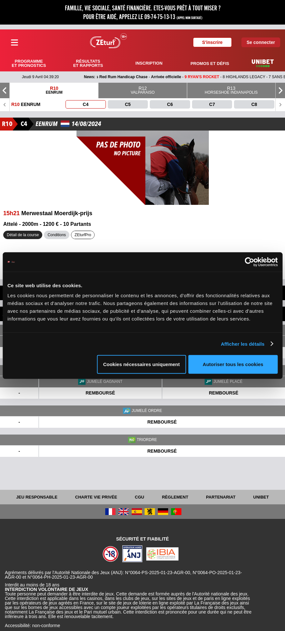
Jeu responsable (36, 497)
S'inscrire (212, 42)
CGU (139, 497)
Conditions (56, 235)
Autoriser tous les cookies (233, 364)
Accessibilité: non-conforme (32, 625)
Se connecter (261, 42)
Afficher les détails (242, 343)
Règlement (175, 497)
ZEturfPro (83, 235)
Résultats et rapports (88, 63)
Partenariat (220, 497)
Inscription (149, 63)
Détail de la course (23, 235)
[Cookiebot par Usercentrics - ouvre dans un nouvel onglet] (249, 262)
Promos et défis (209, 63)
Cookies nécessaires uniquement (141, 364)
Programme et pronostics (29, 63)
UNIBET (261, 497)
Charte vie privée (96, 497)
